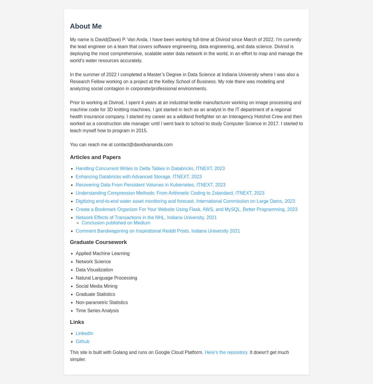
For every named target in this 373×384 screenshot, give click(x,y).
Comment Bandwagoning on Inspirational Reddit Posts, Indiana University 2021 (158, 230)
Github (82, 341)
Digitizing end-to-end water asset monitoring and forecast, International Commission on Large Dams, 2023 (185, 201)
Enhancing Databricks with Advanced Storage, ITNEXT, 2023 (139, 176)
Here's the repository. (226, 352)
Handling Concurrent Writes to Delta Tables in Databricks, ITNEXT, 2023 (150, 168)
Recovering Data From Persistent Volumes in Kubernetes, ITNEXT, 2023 (151, 184)
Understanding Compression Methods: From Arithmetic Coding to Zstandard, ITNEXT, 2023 (170, 193)
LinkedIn (85, 333)
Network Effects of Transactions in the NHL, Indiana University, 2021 (146, 217)
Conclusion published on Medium (116, 222)
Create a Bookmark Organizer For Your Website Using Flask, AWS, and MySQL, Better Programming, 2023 (187, 209)
